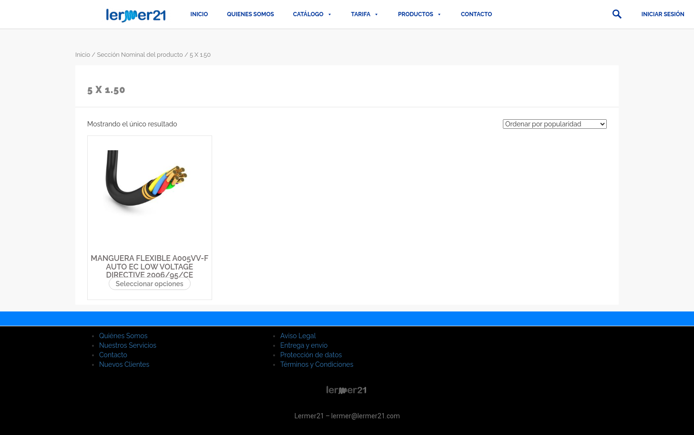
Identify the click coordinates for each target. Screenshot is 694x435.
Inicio (199, 14)
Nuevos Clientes (124, 364)
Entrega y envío (303, 345)
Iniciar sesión (663, 14)
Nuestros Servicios (127, 345)
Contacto (476, 14)
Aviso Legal (298, 336)
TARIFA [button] (365, 14)
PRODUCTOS (420, 14)
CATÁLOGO (312, 14)
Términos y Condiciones (316, 364)
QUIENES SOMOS (250, 14)
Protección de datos (311, 355)
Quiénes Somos (123, 336)
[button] (616, 14)
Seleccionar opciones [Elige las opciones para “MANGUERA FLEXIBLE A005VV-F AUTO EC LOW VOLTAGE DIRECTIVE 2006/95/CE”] (150, 284)
